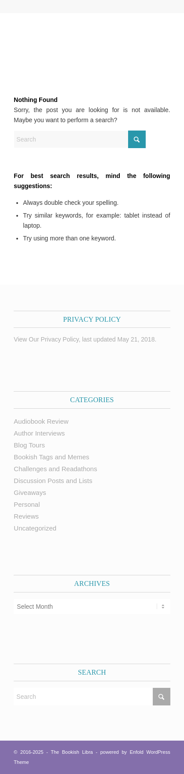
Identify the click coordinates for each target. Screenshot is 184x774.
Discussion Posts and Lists (53, 480)
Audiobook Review (41, 421)
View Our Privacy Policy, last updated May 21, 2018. (85, 339)
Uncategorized (35, 528)
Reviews (26, 516)
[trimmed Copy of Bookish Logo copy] (76, 40)
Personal (27, 504)
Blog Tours (29, 445)
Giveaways (30, 492)
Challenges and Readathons (55, 468)
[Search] (80, 139)
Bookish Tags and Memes (51, 457)
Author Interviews (39, 433)
